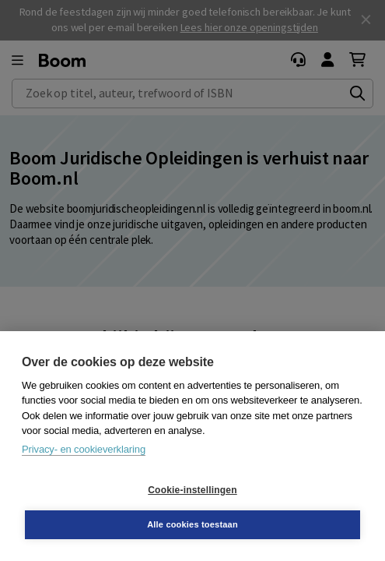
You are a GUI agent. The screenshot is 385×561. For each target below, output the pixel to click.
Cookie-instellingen (192, 490)
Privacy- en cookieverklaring (83, 449)
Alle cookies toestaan (192, 524)
